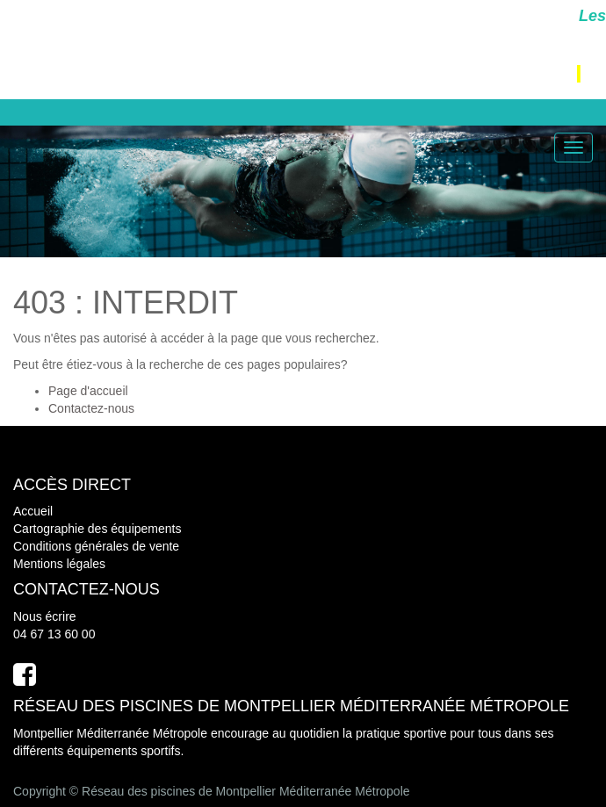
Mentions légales (59, 564)
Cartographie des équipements (97, 529)
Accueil (33, 511)
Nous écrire (44, 616)
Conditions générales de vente (96, 546)
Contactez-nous (91, 408)
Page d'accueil (88, 391)
